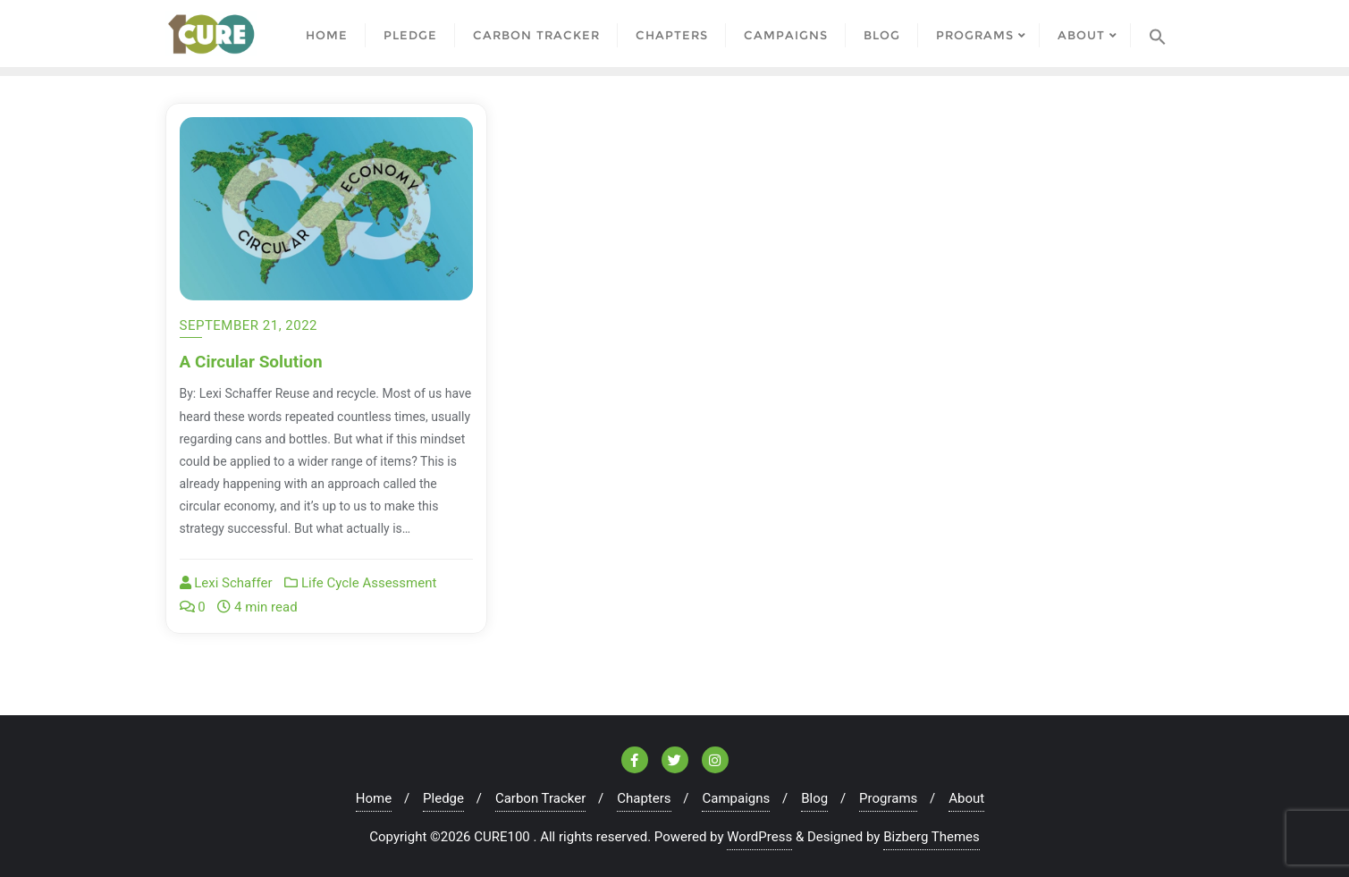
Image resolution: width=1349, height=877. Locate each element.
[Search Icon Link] (1158, 33)
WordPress (759, 837)
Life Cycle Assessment (360, 583)
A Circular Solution (251, 361)
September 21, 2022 (249, 325)
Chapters (643, 798)
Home (374, 798)
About (966, 798)
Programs (888, 798)
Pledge (443, 798)
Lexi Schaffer (226, 583)
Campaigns (736, 798)
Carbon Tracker (540, 798)
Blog (814, 798)
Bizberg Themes (931, 837)
